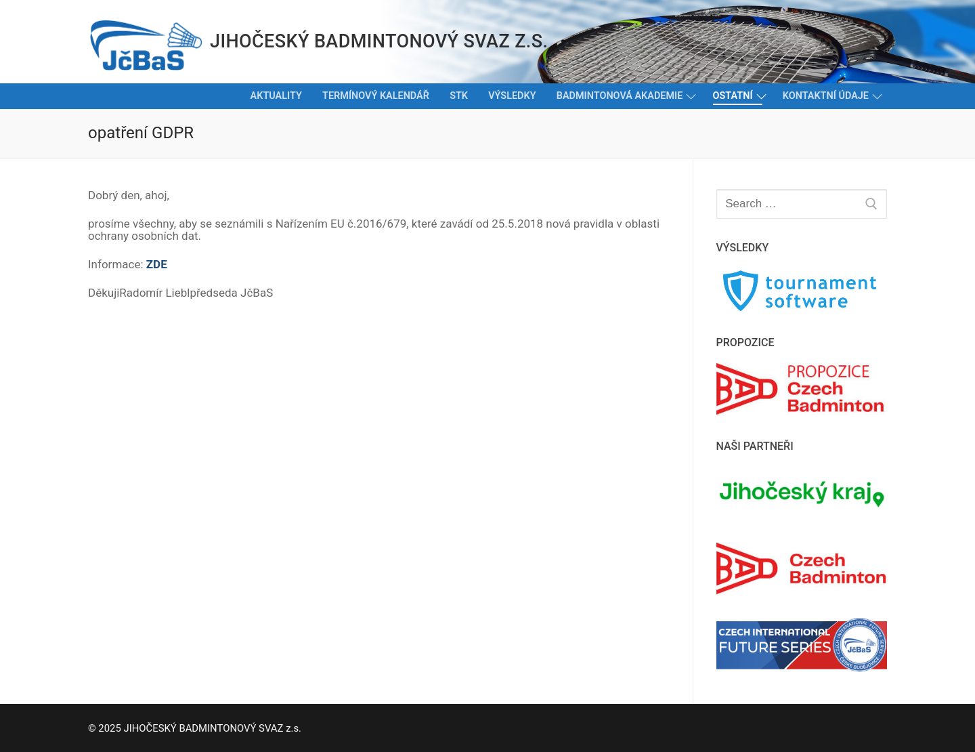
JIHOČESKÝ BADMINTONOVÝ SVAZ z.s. (379, 41)
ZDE (156, 264)
